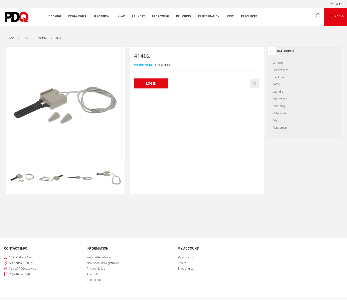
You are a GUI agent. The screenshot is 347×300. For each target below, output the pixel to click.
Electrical (278, 77)
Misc (276, 120)
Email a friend (254, 83)
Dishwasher (280, 70)
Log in (339, 3)
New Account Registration (103, 263)
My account (185, 257)
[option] (22, 178)
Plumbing (279, 106)
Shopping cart (186, 268)
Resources (280, 127)
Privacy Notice (96, 268)
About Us (92, 274)
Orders (182, 263)
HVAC (276, 84)
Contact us (94, 279)
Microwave (280, 98)
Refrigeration (281, 113)
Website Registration (100, 257)
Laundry (278, 91)
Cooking (278, 62)
